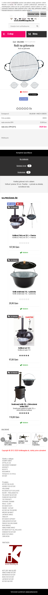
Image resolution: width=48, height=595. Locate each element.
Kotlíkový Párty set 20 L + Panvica (24, 236)
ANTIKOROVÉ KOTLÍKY (8, 575)
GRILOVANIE (20, 42)
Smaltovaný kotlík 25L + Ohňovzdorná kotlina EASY (24, 405)
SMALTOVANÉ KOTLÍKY (9, 572)
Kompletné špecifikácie (24, 153)
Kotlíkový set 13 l (24, 348)
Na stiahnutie (24, 159)
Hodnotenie (24, 172)
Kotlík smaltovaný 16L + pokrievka (24, 292)
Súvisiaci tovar (24, 166)
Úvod (14, 42)
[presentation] (5, 65)
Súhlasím (43, 14)
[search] (37, 26)
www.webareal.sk (31, 592)
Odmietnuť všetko (33, 14)
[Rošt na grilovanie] (24, 65)
